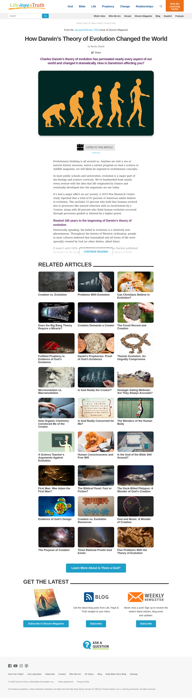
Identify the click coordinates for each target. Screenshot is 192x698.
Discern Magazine (143, 16)
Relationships (144, 6)
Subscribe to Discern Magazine (46, 623)
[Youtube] (16, 666)
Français (179, 16)
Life (93, 6)
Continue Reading (96, 251)
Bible (82, 6)
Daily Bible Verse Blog (116, 674)
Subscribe (96, 623)
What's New (99, 16)
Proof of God (110, 23)
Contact (62, 674)
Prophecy (108, 6)
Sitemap (134, 674)
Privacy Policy (83, 682)
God (70, 6)
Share (96, 52)
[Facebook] (10, 666)
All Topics (89, 674)
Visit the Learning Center (175, 6)
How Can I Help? (16, 674)
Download (96, 153)
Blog (158, 16)
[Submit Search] (45, 16)
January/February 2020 (86, 30)
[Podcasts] (27, 666)
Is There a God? (96, 23)
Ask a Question (34, 674)
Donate (127, 16)
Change (125, 6)
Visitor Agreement (65, 682)
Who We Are (115, 16)
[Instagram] (22, 666)
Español (168, 16)
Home (79, 23)
